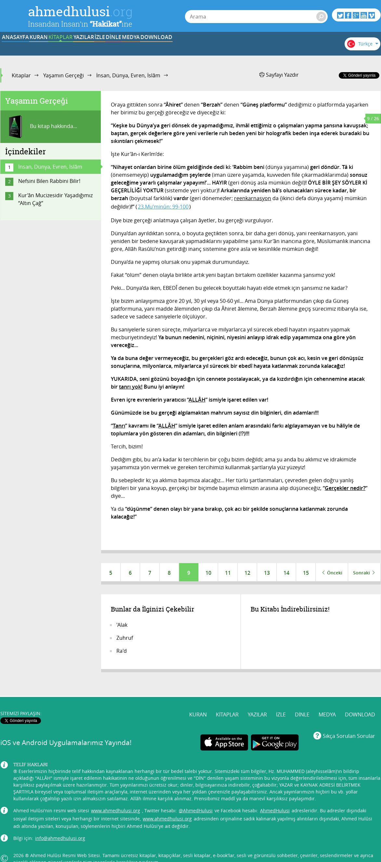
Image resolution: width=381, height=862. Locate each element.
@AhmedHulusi (196, 798)
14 (286, 572)
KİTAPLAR (101, 46)
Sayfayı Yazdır (279, 74)
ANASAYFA (20, 46)
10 (208, 572)
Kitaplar (21, 75)
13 (267, 572)
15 (306, 572)
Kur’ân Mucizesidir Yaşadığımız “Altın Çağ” (55, 199)
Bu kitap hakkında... (41, 126)
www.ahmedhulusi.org (115, 798)
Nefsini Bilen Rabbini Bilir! (49, 181)
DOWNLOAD (302, 46)
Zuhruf (124, 639)
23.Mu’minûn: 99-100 (163, 206)
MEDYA (262, 46)
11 (228, 572)
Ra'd (121, 652)
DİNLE (221, 46)
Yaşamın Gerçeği (63, 75)
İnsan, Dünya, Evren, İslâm (128, 75)
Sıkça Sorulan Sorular (349, 723)
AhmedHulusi (275, 798)
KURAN (61, 46)
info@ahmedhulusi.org (60, 825)
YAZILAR (141, 46)
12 (247, 572)
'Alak (121, 626)
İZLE (181, 46)
